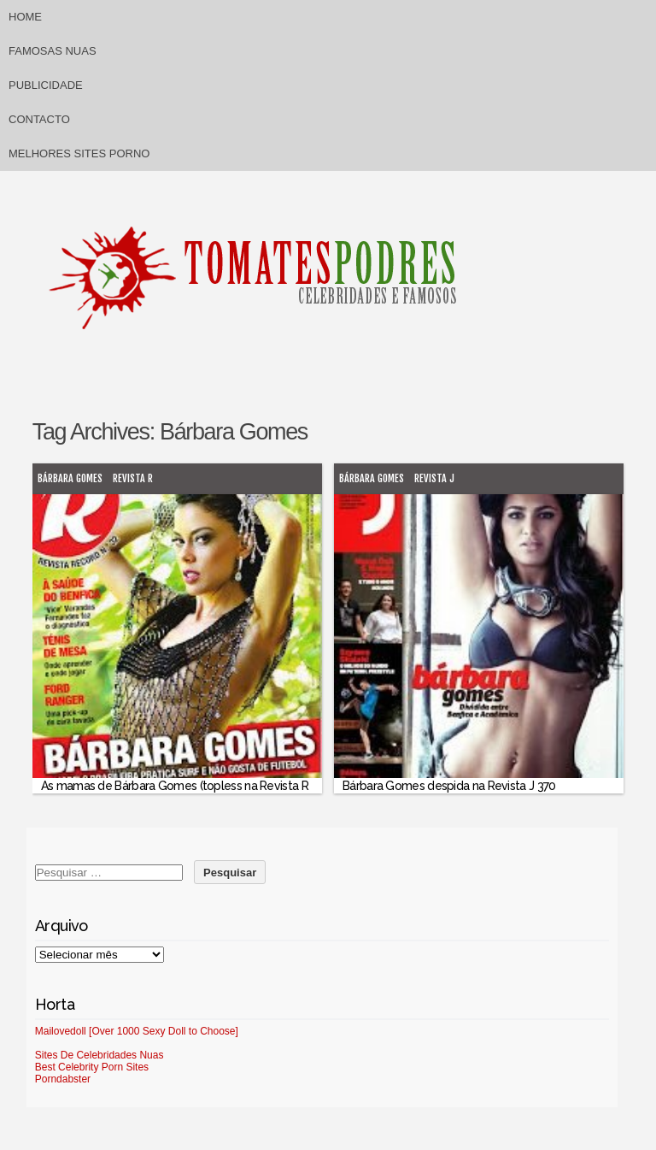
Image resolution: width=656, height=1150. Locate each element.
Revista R (133, 478)
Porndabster (63, 1079)
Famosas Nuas (53, 50)
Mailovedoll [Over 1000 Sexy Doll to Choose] (136, 1031)
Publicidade (46, 85)
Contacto (39, 119)
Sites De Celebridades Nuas (99, 1055)
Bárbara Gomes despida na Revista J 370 (449, 786)
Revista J (434, 478)
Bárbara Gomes (70, 478)
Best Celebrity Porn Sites (92, 1067)
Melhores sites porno (79, 153)
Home (25, 16)
